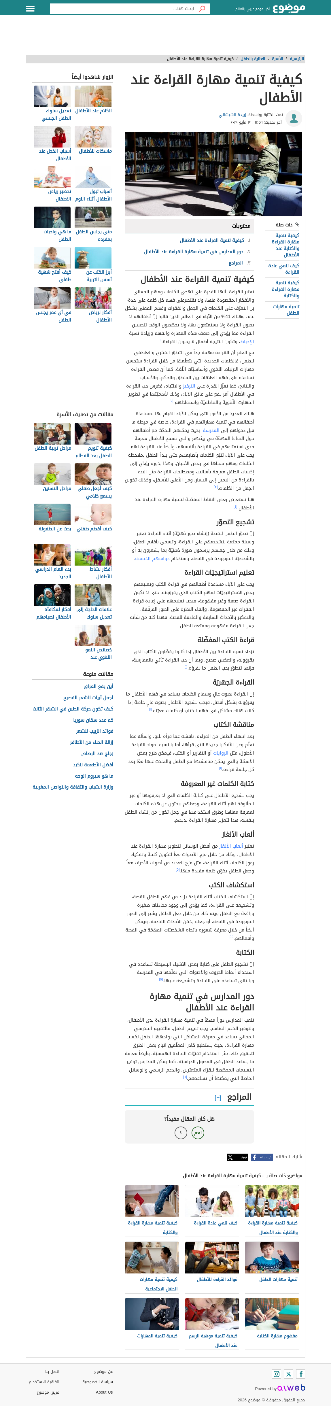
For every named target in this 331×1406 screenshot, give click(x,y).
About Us (104, 1392)
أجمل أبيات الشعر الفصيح (88, 698)
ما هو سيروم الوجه (94, 776)
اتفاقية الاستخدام (44, 1382)
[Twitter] (288, 1374)
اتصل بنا (52, 1371)
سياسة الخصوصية (97, 1382)
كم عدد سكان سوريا (93, 720)
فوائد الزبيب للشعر (94, 731)
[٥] (178, 869)
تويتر (244, 1157)
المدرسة (211, 430)
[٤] (235, 506)
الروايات (220, 753)
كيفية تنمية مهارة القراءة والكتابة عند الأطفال (285, 245)
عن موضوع (103, 1371)
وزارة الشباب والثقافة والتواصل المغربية (73, 787)
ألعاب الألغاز (231, 846)
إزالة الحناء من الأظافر (91, 742)
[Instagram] (276, 1374)
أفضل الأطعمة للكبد (93, 765)
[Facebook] (300, 1374)
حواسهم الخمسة (152, 558)
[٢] (171, 401)
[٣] (216, 487)
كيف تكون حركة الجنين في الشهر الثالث (73, 709)
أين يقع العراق (98, 687)
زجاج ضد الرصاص (96, 754)
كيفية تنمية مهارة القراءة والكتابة (285, 289)
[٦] (185, 1077)
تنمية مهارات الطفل (286, 310)
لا (181, 1132)
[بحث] (202, 8)
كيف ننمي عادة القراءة (283, 269)
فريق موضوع (48, 1392)
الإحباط (247, 341)
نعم (198, 1132)
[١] (160, 340)
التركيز (189, 385)
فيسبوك (265, 1157)
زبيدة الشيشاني (232, 115)
